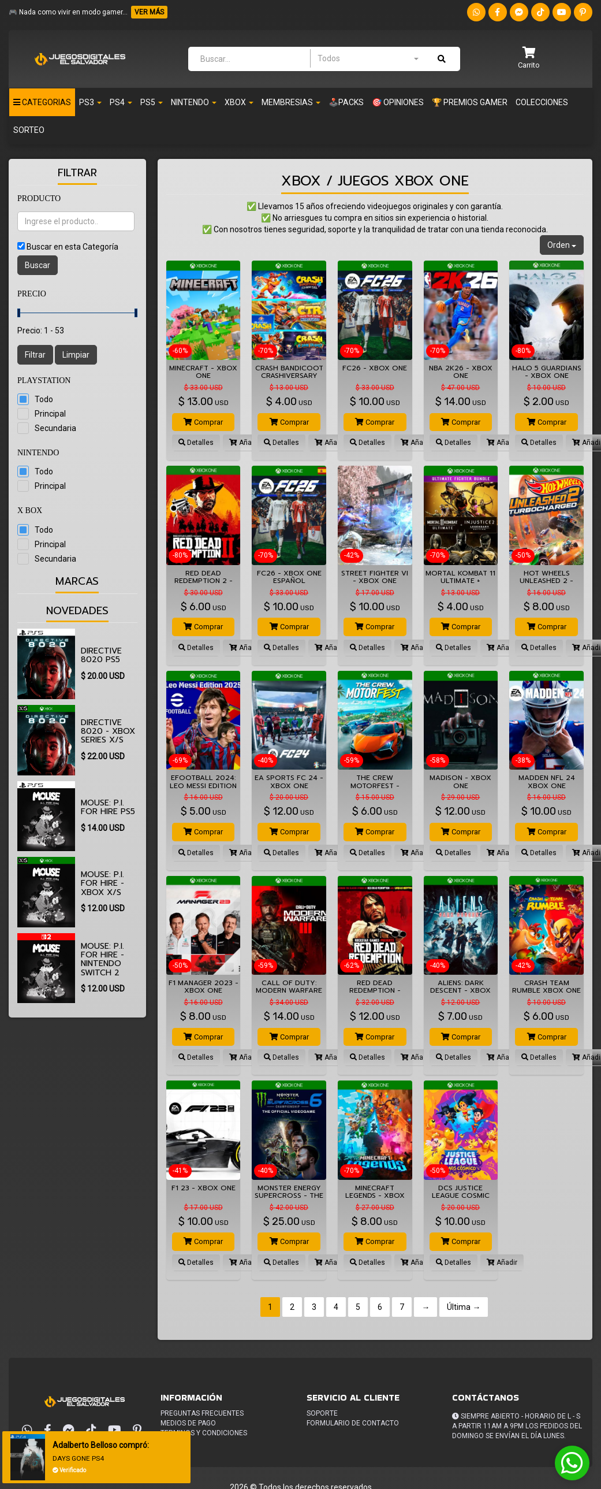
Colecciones (542, 102)
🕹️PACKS (346, 102)
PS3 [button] (90, 102)
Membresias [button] (291, 102)
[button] (529, 58)
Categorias (42, 102)
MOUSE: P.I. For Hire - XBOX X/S (102, 883)
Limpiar (75, 354)
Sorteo (28, 130)
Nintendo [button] (193, 102)
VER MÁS (149, 12)
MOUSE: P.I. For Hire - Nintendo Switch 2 (102, 959)
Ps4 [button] (121, 102)
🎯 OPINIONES (398, 102)
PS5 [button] (151, 102)
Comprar (203, 422)
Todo (44, 399)
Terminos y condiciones (203, 1433)
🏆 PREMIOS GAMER (469, 102)
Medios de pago (188, 1423)
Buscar (37, 265)
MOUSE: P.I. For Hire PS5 (108, 807)
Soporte (322, 1413)
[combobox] (367, 58)
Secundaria (55, 428)
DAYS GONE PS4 (80, 1458)
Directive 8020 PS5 (101, 655)
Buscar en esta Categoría (72, 246)
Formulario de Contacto (353, 1423)
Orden (561, 245)
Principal (50, 413)
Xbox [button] (239, 102)
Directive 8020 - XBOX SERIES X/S (108, 731)
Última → (463, 1307)
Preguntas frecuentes (202, 1413)
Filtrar (35, 354)
